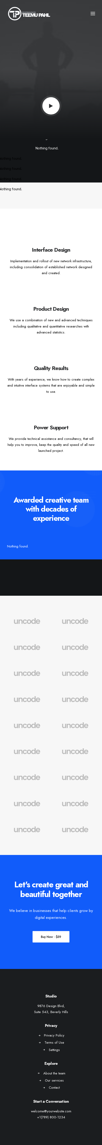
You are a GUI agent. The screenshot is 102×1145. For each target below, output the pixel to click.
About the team (54, 1073)
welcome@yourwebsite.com (51, 1111)
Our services (54, 1080)
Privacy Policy (54, 1035)
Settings (54, 1049)
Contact (54, 1087)
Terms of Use (54, 1042)
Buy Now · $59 (51, 936)
